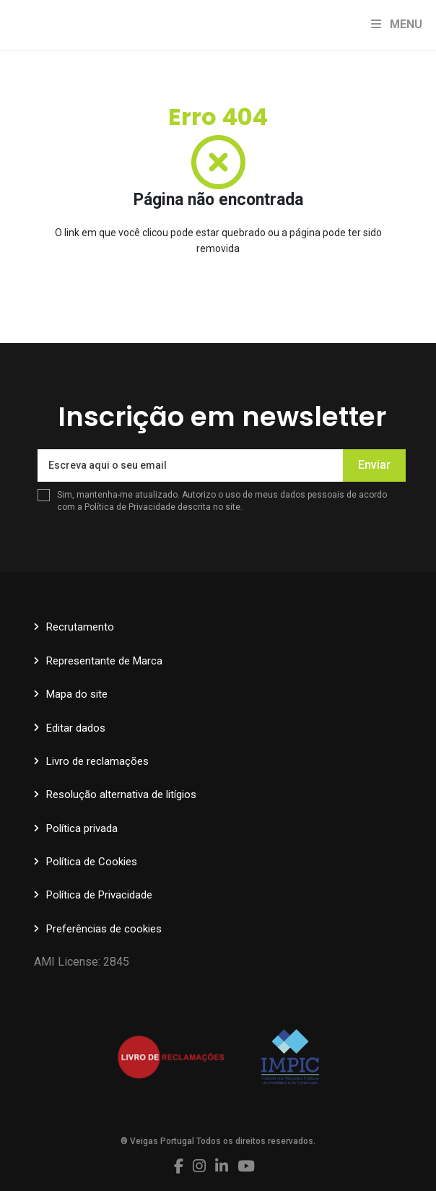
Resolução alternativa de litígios (121, 794)
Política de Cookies (91, 861)
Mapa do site (77, 694)
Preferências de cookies (104, 928)
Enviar (374, 465)
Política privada (82, 828)
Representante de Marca (104, 660)
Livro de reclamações (97, 761)
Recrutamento (80, 626)
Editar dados (75, 728)
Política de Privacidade (131, 507)
